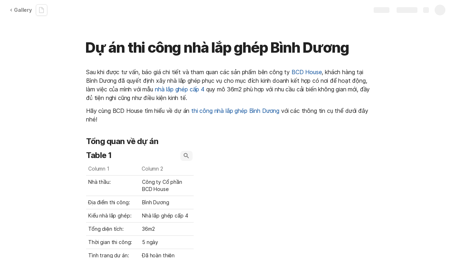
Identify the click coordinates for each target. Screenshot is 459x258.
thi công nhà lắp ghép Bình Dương (235, 110)
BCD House (307, 72)
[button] (186, 156)
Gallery (21, 10)
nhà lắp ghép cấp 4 (179, 89)
